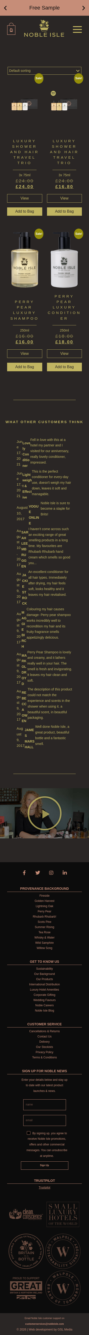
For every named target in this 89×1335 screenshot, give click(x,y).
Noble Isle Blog (44, 1010)
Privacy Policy (44, 1052)
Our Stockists (44, 1047)
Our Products (44, 979)
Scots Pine (44, 922)
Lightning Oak (44, 906)
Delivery (44, 1041)
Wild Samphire (44, 942)
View (25, 198)
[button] (5, 8)
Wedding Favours (44, 1000)
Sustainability (44, 968)
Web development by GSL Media (50, 1329)
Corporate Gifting (44, 995)
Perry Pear (44, 911)
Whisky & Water (44, 937)
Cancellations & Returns (44, 1031)
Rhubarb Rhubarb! (44, 916)
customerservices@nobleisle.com (44, 1324)
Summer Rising (44, 927)
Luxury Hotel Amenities (44, 989)
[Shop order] (44, 71)
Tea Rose (44, 932)
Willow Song (44, 948)
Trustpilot (44, 1187)
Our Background (44, 974)
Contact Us (44, 1036)
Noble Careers (44, 1005)
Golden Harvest (44, 901)
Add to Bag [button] (24, 211)
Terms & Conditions (44, 1057)
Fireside (44, 895)
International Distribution (44, 984)
